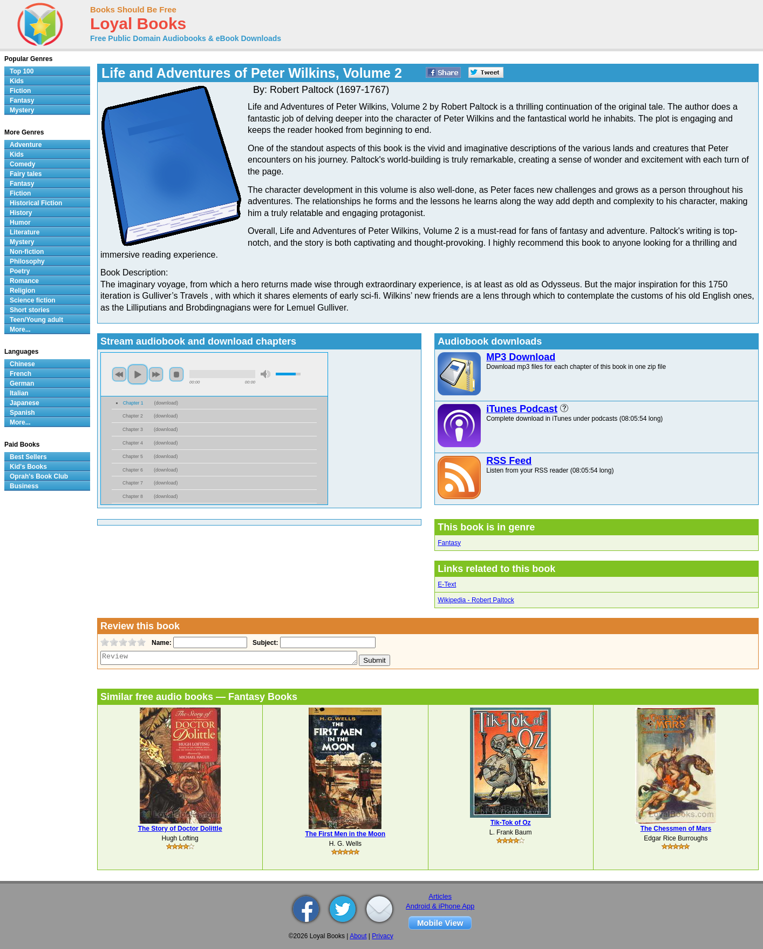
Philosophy (27, 261)
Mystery (22, 110)
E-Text (447, 584)
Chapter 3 (132, 429)
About (358, 936)
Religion (22, 290)
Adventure (26, 145)
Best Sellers (28, 457)
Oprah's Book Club (39, 476)
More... (20, 329)
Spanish (22, 412)
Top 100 (21, 71)
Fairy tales (26, 174)
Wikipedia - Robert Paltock (476, 600)
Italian (19, 393)
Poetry (20, 271)
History (21, 213)
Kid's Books (28, 466)
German (22, 383)
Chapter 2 (132, 416)
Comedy (22, 164)
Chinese (22, 364)
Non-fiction (27, 251)
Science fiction (33, 300)
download (166, 403)
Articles (440, 896)
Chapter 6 (132, 470)
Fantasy (449, 543)
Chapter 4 (132, 443)
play (137, 374)
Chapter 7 (132, 483)
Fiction (20, 91)
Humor (20, 222)
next (156, 374)
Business (24, 486)
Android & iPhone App (440, 906)
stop (176, 374)
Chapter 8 (132, 496)
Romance (24, 281)
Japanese (24, 403)
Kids (17, 81)
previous (119, 374)
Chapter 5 (132, 456)
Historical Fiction (36, 203)
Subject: (264, 643)
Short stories (30, 310)
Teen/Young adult (36, 320)
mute (265, 374)
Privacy (382, 936)
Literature (24, 232)
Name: (160, 643)
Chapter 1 (133, 403)
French (20, 374)
